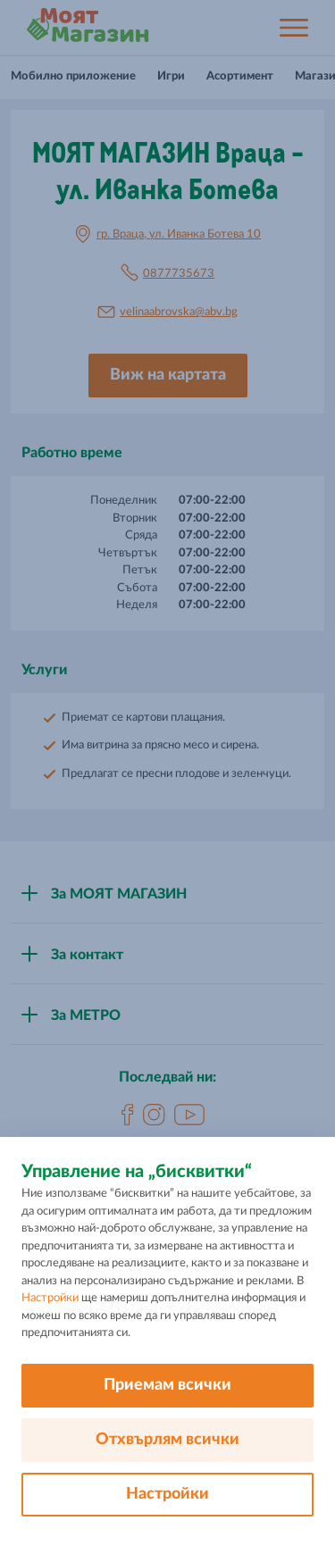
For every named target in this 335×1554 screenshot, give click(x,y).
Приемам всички (167, 1385)
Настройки (50, 1298)
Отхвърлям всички (167, 1440)
